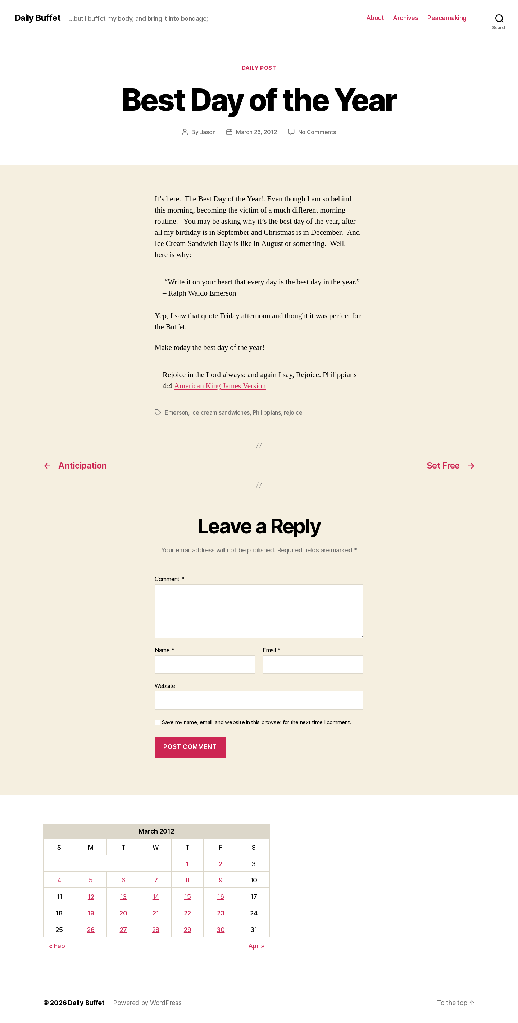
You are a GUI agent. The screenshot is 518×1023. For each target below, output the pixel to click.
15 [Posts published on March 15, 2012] (187, 896)
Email (272, 650)
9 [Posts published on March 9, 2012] (221, 880)
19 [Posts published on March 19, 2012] (90, 913)
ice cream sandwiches (220, 412)
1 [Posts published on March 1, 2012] (187, 864)
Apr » (256, 946)
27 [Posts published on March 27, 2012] (123, 929)
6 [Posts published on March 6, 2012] (123, 880)
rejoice (293, 412)
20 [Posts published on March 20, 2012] (123, 913)
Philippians (267, 412)
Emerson (176, 412)
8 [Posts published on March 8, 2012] (188, 880)
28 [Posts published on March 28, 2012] (155, 929)
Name (164, 650)
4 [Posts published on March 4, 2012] (59, 880)
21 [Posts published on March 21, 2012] (156, 913)
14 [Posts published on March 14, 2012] (156, 896)
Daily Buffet (37, 18)
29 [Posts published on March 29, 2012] (187, 929)
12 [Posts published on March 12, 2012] (91, 896)
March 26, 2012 (256, 132)
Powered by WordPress (147, 1002)
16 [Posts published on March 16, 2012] (220, 896)
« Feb (57, 946)
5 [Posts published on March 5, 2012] (91, 880)
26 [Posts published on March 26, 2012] (90, 929)
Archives (405, 18)
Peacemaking (447, 18)
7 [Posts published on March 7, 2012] (156, 880)
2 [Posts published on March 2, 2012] (220, 864)
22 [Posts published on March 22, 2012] (187, 913)
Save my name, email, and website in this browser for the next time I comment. (256, 722)
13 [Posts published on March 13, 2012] (123, 896)
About (375, 18)
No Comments (317, 132)
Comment (170, 579)
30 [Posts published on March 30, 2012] (220, 929)
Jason (208, 132)
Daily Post (259, 68)
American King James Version (220, 386)
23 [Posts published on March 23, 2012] (220, 913)
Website (165, 685)
